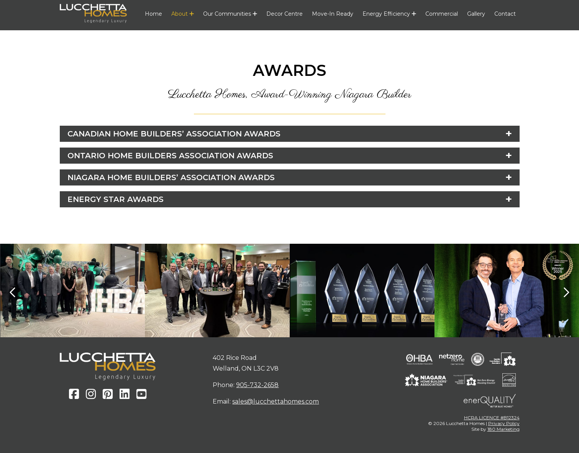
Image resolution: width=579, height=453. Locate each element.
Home (153, 13)
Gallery (476, 13)
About (182, 13)
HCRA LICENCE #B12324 (492, 417)
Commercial (441, 13)
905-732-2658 (257, 385)
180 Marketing (503, 429)
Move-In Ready (332, 13)
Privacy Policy (504, 423)
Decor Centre (284, 13)
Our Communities (230, 13)
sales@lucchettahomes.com (275, 401)
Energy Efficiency (389, 13)
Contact (505, 13)
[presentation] (13, 292)
